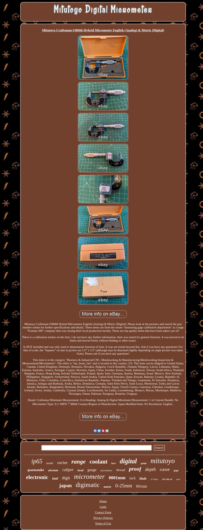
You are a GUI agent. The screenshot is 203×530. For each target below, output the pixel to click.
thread (120, 470)
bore (113, 463)
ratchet (62, 463)
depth (150, 469)
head (80, 470)
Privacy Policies (103, 517)
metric (107, 486)
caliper (68, 469)
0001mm (117, 477)
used (178, 479)
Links (103, 506)
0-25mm (123, 485)
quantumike (36, 470)
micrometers (106, 470)
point (144, 463)
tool (55, 478)
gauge (91, 470)
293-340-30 (167, 479)
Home (103, 501)
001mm (141, 486)
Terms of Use (103, 523)
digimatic (88, 484)
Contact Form (103, 512)
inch (132, 478)
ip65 (36, 461)
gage (176, 470)
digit (66, 477)
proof (135, 469)
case (165, 469)
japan (65, 485)
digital (128, 461)
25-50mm (154, 479)
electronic (37, 477)
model (49, 463)
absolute (53, 470)
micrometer (89, 476)
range (78, 461)
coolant (98, 461)
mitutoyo (162, 461)
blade (143, 478)
